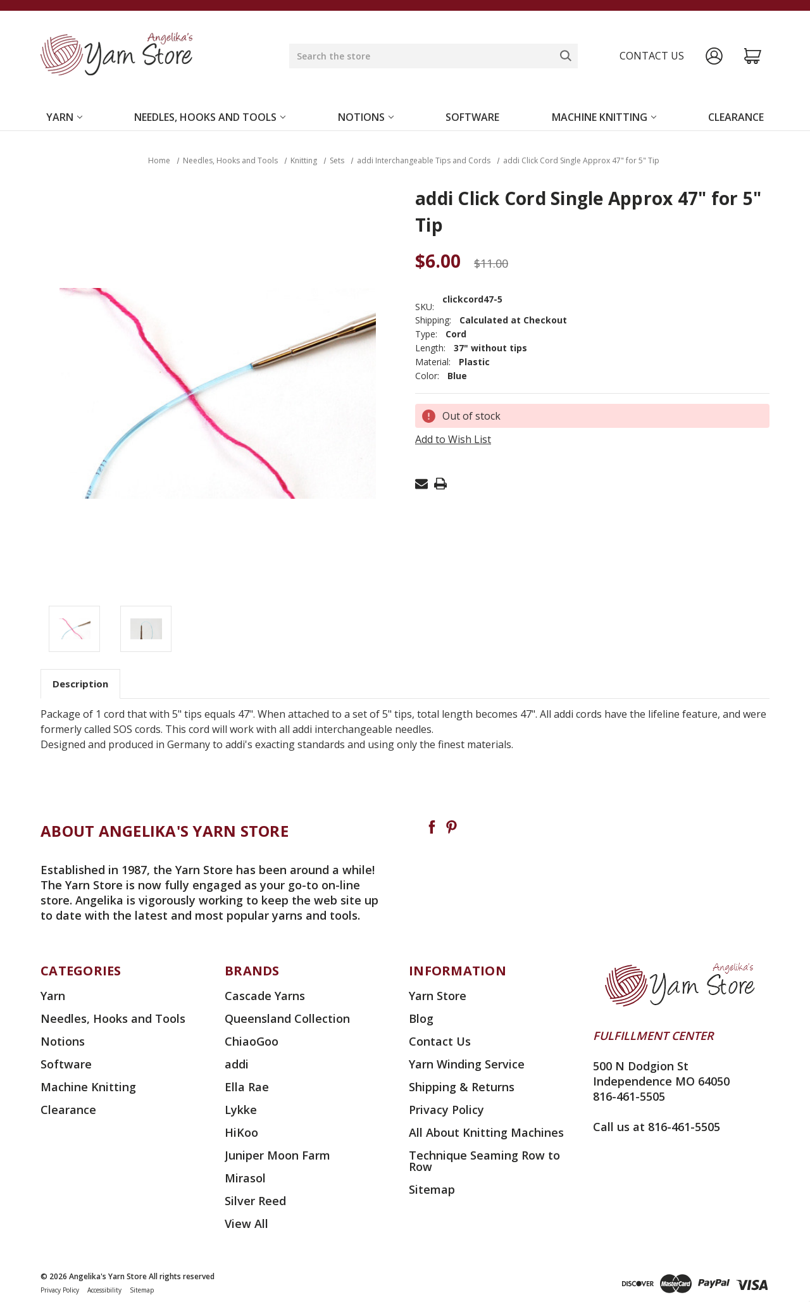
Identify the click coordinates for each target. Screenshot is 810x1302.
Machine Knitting (604, 117)
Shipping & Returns (461, 1086)
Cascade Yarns (265, 995)
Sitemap (432, 1189)
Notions (366, 117)
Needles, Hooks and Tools (209, 117)
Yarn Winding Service (467, 1064)
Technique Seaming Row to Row (484, 1161)
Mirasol (245, 1178)
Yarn (64, 117)
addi (237, 1064)
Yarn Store (437, 995)
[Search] (566, 56)
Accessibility (104, 1290)
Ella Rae (247, 1086)
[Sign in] (714, 56)
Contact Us (440, 1041)
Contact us (652, 56)
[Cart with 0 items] (752, 56)
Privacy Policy (446, 1109)
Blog (421, 1018)
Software (472, 117)
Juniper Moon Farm (277, 1155)
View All (246, 1223)
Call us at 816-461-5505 (656, 1126)
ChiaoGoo (251, 1041)
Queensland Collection (287, 1018)
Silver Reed (255, 1200)
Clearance (736, 117)
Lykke (241, 1109)
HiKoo (241, 1132)
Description (80, 683)
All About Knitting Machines (486, 1132)
